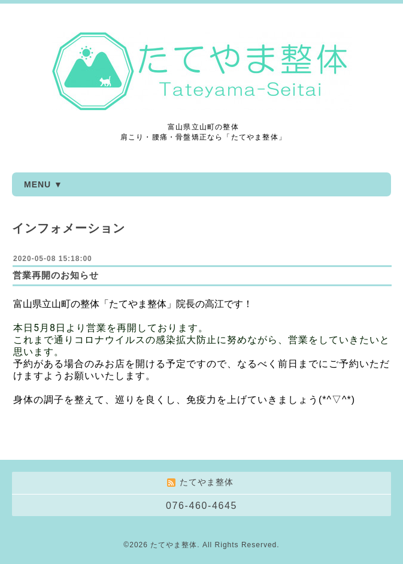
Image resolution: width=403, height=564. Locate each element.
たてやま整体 (173, 545)
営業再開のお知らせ (56, 275)
